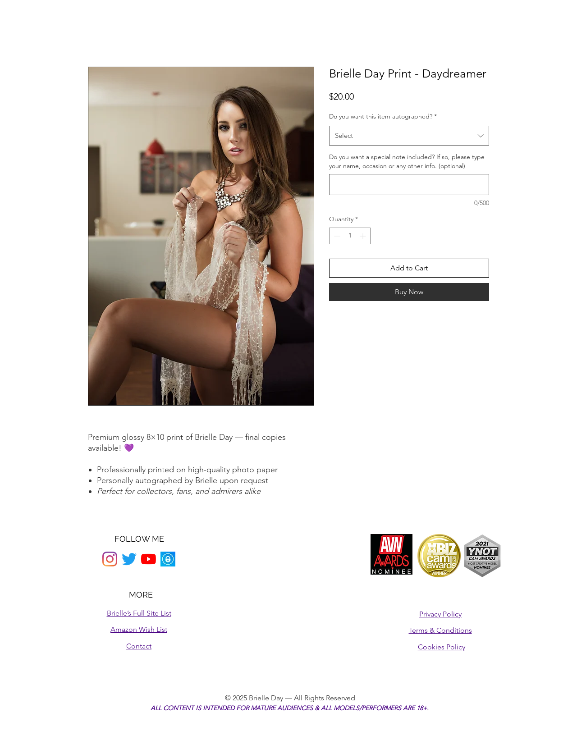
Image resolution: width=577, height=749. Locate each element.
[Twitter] (129, 559)
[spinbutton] (350, 236)
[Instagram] (109, 559)
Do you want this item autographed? (383, 116)
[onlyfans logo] (167, 559)
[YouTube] (148, 559)
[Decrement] (336, 236)
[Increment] (363, 236)
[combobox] (409, 136)
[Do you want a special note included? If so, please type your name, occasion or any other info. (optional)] (409, 184)
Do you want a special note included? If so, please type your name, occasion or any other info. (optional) (407, 161)
